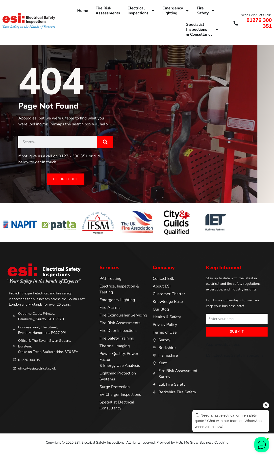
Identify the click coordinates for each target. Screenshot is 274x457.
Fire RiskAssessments (108, 10)
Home (82, 10)
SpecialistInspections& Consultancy (202, 29)
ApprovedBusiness (223, 344)
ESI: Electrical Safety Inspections (235, 355)
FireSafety (206, 10)
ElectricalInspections (141, 10)
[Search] (105, 142)
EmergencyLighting (175, 10)
